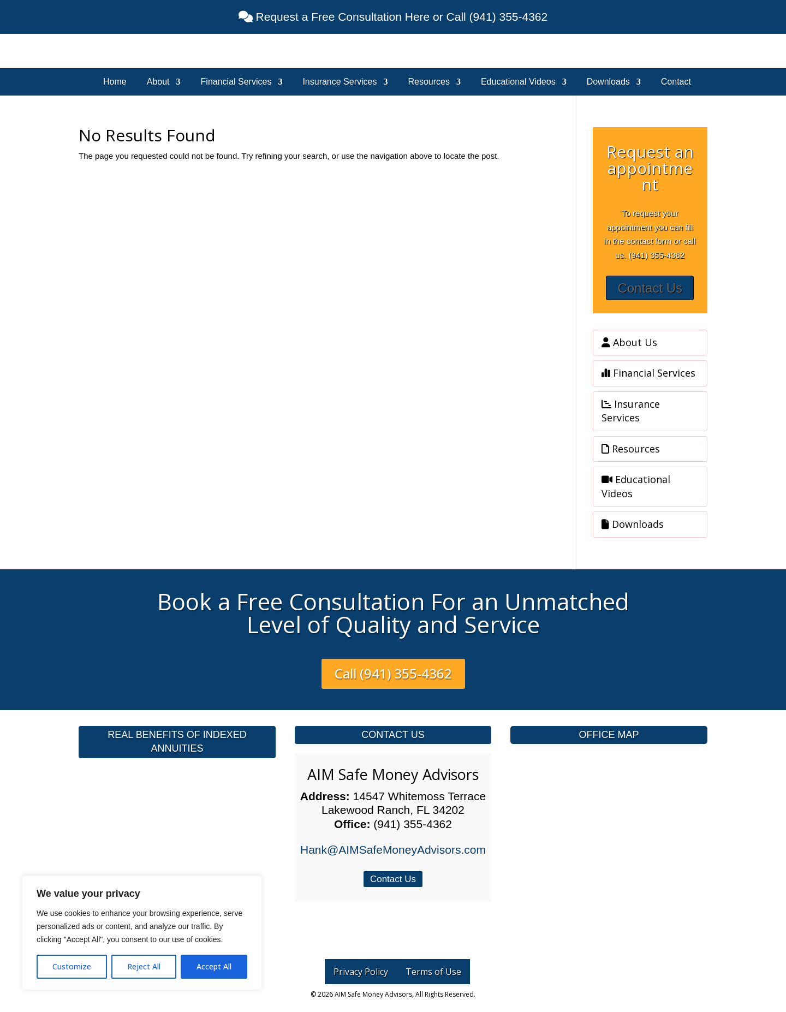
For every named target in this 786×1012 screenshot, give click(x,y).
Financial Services (236, 82)
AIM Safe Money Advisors (393, 774)
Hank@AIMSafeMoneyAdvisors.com (393, 849)
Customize (71, 966)
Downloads (608, 82)
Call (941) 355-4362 (393, 673)
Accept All (213, 966)
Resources (428, 82)
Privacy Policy (361, 972)
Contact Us (649, 288)
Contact (676, 82)
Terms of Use (433, 972)
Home (115, 82)
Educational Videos (518, 82)
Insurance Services (339, 82)
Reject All (143, 966)
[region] (142, 933)
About (158, 82)
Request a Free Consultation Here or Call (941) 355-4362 (400, 16)
